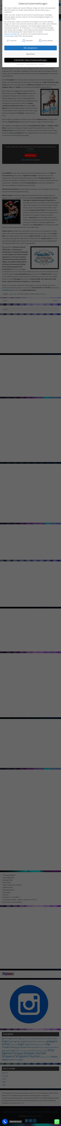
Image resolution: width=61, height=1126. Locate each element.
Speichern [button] (30, 54)
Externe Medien (46, 41)
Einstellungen (9, 36)
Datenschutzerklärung (11, 34)
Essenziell (11, 41)
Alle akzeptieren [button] (30, 48)
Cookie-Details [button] (20, 64)
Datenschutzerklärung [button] (32, 64)
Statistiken (28, 41)
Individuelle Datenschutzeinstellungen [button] (30, 60)
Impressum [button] (42, 64)
